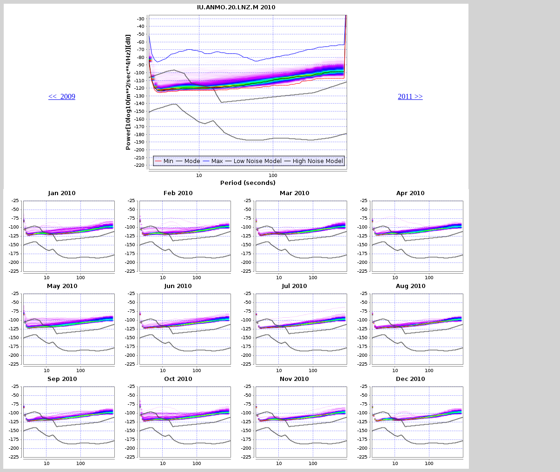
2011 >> (410, 96)
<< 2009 (61, 96)
